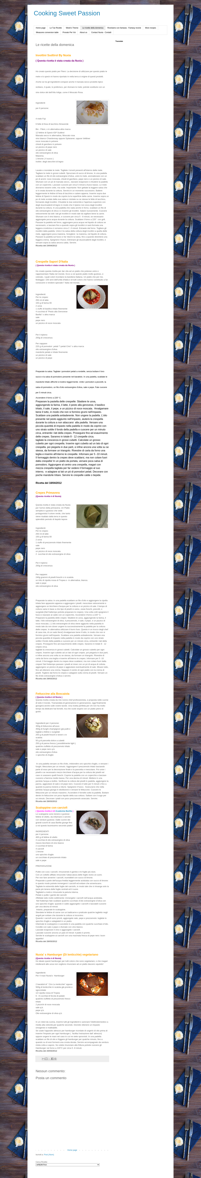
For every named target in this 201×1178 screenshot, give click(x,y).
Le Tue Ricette (56, 28)
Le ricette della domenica (92, 28)
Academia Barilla (64, 811)
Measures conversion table (47, 32)
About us (83, 32)
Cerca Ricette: (42, 1162)
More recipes (150, 28)
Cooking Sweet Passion (67, 13)
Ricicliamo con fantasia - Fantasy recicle (124, 28)
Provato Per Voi (69, 32)
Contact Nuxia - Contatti (101, 32)
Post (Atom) (49, 1155)
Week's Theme (72, 28)
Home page (41, 28)
